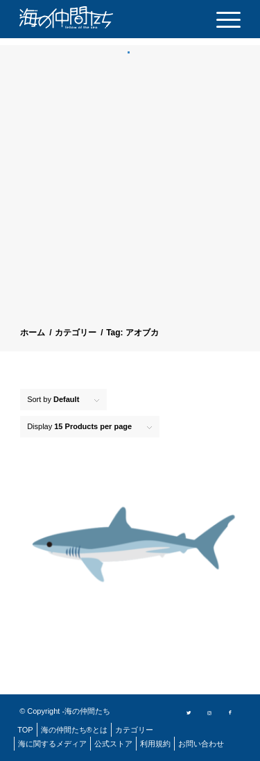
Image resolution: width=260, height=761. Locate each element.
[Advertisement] (130, 192)
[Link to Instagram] (209, 711)
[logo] (88, 17)
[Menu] (221, 19)
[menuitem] (221, 19)
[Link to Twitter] (188, 711)
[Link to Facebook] (230, 711)
